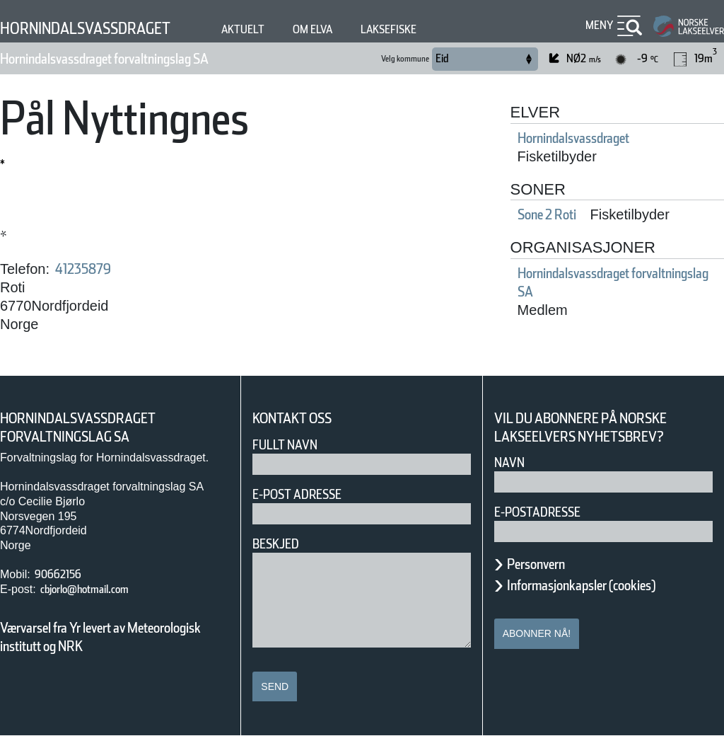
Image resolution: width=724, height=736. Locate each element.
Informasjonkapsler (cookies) (609, 585)
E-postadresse (546, 512)
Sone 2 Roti (558, 214)
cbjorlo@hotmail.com (100, 589)
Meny (597, 25)
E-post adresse (307, 494)
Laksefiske (446, 29)
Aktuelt (282, 29)
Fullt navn (290, 444)
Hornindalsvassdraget (103, 28)
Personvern (546, 564)
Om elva (360, 29)
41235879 (91, 268)
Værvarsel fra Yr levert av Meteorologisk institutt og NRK (107, 637)
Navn (512, 462)
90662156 (63, 574)
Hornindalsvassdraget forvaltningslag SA (144, 58)
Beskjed (280, 543)
